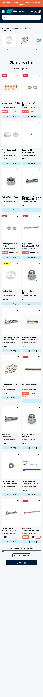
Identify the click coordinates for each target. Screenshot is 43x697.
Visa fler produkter (21, 555)
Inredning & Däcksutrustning (21, 28)
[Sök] (5, 17)
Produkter (5, 28)
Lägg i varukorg (11, 116)
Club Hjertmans (18, 2)
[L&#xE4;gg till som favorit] (18, 75)
